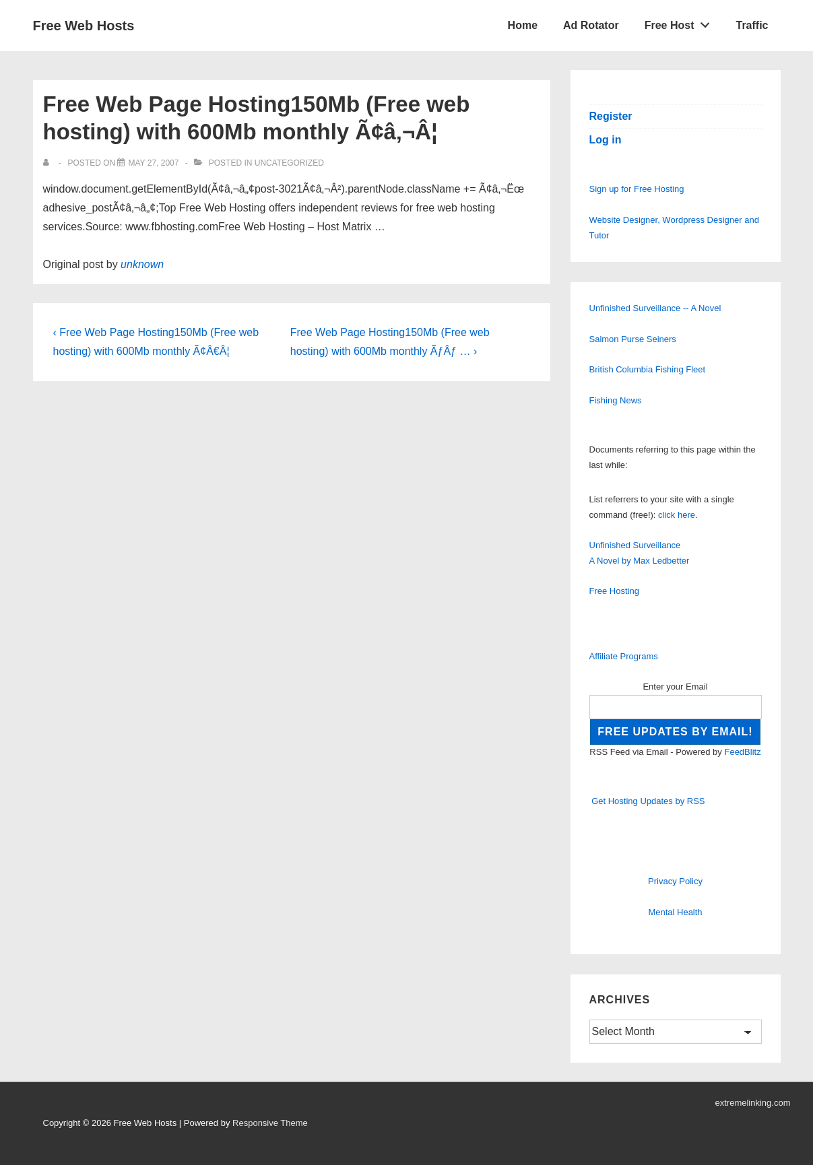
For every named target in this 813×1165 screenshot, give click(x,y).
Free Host (681, 22)
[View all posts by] (49, 163)
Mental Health (675, 912)
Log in (605, 139)
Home (523, 25)
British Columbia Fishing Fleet (647, 369)
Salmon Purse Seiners (632, 339)
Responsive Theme (270, 1123)
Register (610, 116)
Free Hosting (614, 591)
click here (676, 515)
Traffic (752, 25)
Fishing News (615, 400)
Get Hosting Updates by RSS (648, 801)
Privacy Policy (675, 881)
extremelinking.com (753, 1103)
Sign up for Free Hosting (636, 189)
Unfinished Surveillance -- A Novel (655, 308)
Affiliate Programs (623, 656)
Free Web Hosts (84, 25)
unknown (142, 264)
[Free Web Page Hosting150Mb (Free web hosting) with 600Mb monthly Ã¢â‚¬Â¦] (153, 163)
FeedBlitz (742, 752)
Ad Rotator (591, 25)
